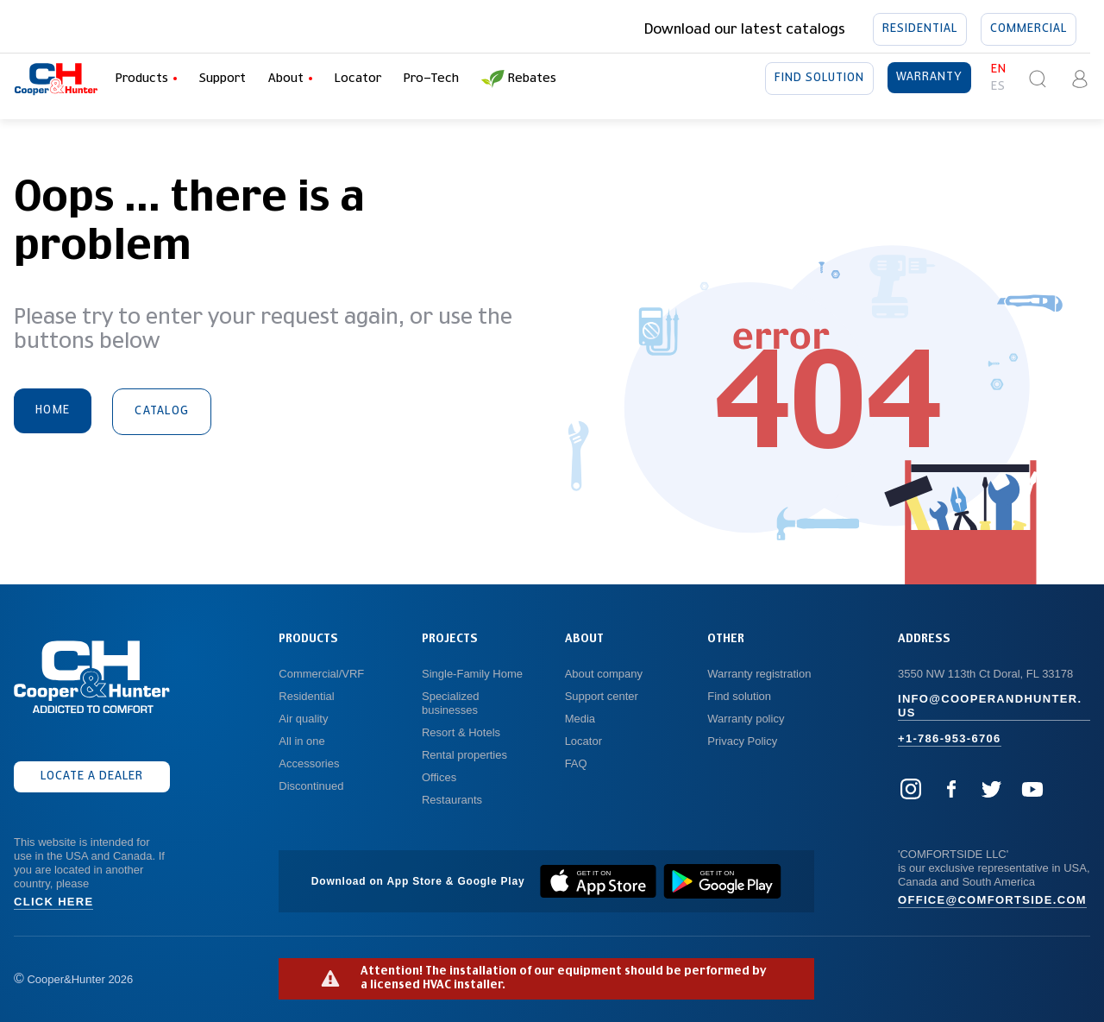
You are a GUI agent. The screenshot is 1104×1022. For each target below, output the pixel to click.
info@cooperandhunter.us (990, 705)
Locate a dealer (92, 776)
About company (604, 673)
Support (222, 79)
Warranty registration (760, 673)
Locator (358, 79)
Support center (601, 696)
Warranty (929, 77)
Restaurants (452, 799)
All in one (301, 741)
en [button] (999, 69)
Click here (53, 901)
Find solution (819, 78)
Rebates (518, 79)
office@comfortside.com (992, 899)
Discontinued (311, 785)
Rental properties (464, 754)
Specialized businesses (452, 703)
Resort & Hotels (461, 732)
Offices (439, 777)
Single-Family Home (472, 673)
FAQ (576, 763)
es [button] (998, 86)
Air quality (303, 718)
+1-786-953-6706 (949, 738)
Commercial (1028, 29)
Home (52, 410)
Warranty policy (745, 718)
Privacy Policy (742, 741)
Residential (919, 29)
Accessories (309, 763)
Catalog (162, 411)
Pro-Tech (431, 79)
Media (582, 718)
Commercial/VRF (321, 673)
